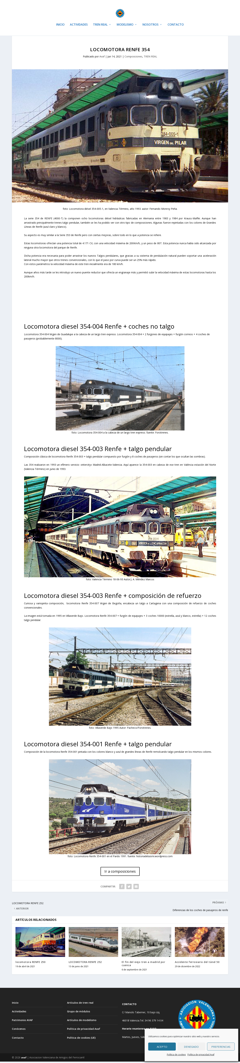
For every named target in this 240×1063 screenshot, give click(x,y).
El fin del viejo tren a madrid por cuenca (143, 965)
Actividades (19, 1012)
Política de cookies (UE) (81, 1039)
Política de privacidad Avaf (201, 1054)
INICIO (60, 19)
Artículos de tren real (80, 1004)
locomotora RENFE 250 (30, 963)
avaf (24, 1059)
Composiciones (133, 58)
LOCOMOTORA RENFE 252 (85, 963)
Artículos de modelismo (81, 1021)
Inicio (15, 1004)
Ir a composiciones (120, 872)
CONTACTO (176, 19)
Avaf (102, 58)
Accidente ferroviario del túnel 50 (197, 963)
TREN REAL (100, 19)
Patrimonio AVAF (22, 1021)
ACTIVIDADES (79, 19)
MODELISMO (125, 19)
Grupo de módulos (78, 1012)
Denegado (191, 1046)
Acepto (162, 1046)
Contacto (18, 1039)
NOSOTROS (151, 19)
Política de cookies (176, 1054)
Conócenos (18, 1030)
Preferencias (220, 1046)
